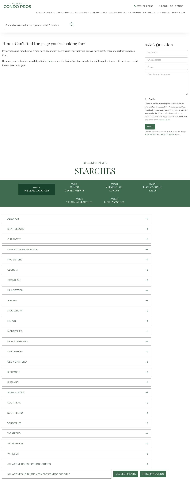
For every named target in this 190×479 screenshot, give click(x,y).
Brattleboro (78, 226)
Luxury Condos (95, 208)
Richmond (14, 279)
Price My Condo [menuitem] (53, 443)
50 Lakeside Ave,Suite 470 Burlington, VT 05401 (108, 418)
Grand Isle (15, 247)
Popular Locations (19, 195)
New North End (18, 269)
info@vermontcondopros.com (108, 424)
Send (150, 128)
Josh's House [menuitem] (178, 13)
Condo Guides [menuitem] (98, 13)
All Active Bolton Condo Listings (29, 311)
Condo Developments (57, 193)
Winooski (138, 358)
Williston (76, 358)
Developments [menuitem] (64, 13)
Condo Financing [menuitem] (45, 13)
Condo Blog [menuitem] (163, 13)
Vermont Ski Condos (95, 193)
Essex (11, 336)
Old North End (141, 269)
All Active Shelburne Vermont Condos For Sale (90, 313)
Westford (14, 301)
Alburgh (13, 226)
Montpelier (139, 258)
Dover (136, 326)
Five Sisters (77, 237)
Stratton (138, 347)
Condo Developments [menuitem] (52, 417)
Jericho (137, 247)
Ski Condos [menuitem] (81, 13)
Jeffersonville (141, 336)
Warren (13, 358)
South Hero (78, 290)
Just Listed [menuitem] (134, 13)
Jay (72, 336)
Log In (164, 6)
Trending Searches (170, 195)
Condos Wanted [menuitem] (117, 13)
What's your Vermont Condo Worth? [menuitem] (53, 438)
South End (15, 290)
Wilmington (78, 301)
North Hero (78, 269)
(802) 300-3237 (141, 6)
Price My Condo (152, 474)
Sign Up (178, 6)
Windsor (138, 301)
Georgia (137, 237)
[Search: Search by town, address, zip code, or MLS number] (36, 25)
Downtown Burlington (23, 237)
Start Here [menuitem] (53, 412)
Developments (124, 474)
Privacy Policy (164, 121)
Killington (15, 347)
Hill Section (78, 247)
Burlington (139, 311)
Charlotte (139, 226)
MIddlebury (15, 258)
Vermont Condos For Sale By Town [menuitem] (53, 425)
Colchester (77, 326)
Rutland (75, 279)
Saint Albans (140, 279)
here (50, 62)
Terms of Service (174, 136)
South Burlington (82, 347)
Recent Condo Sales (132, 193)
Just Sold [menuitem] (148, 13)
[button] (72, 25)
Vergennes (139, 290)
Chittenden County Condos (26, 326)
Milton (74, 258)
